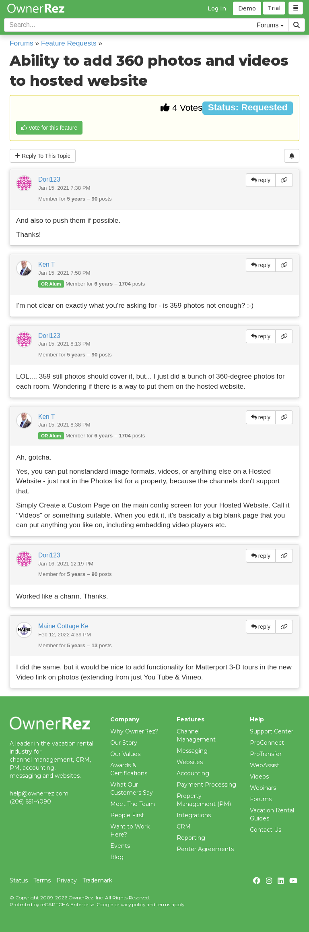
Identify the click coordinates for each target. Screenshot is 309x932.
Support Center (271, 731)
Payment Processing (206, 784)
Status (19, 880)
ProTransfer (266, 754)
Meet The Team (132, 804)
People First (127, 815)
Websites (190, 762)
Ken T (46, 264)
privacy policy (129, 904)
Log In (217, 8)
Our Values (125, 754)
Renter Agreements (205, 849)
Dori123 (49, 179)
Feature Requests (69, 43)
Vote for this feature (49, 127)
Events (120, 845)
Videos (259, 776)
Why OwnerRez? (134, 731)
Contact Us (265, 829)
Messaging (192, 750)
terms (163, 904)
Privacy (66, 880)
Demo (247, 8)
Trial (274, 8)
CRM (184, 826)
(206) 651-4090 (30, 801)
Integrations (194, 815)
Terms (42, 880)
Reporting (191, 837)
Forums (21, 43)
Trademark (97, 880)
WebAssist (264, 765)
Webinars (263, 787)
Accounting (193, 773)
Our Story (123, 742)
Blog (117, 857)
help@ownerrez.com (39, 793)
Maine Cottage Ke (63, 626)
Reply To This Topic (42, 156)
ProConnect (267, 742)
